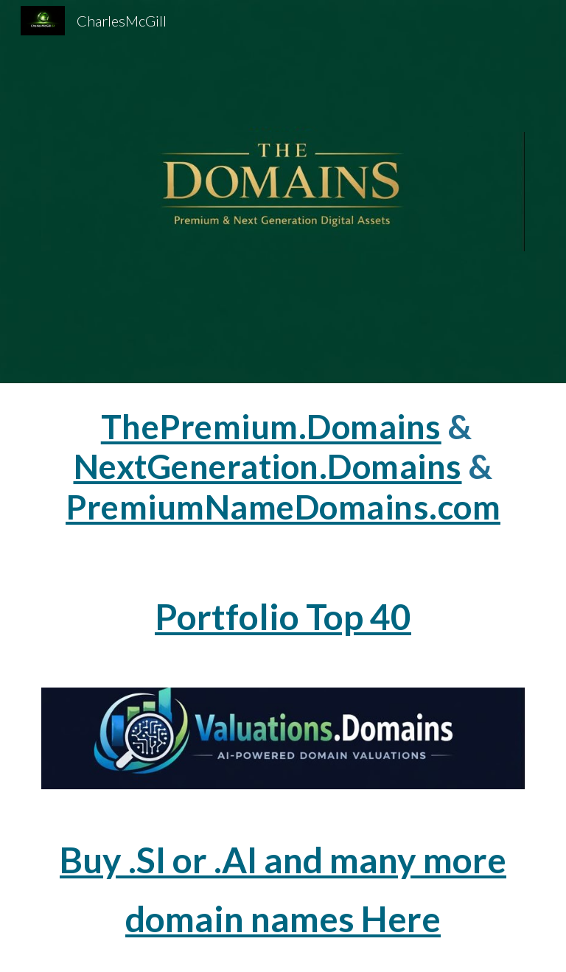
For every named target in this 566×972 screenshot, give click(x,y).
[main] (282, 473)
